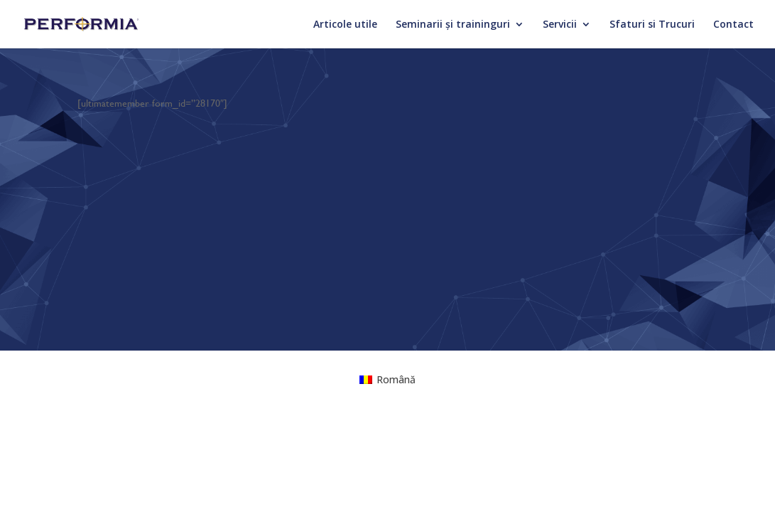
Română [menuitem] (396, 379)
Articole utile (345, 25)
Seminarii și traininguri (453, 25)
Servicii (560, 25)
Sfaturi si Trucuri (652, 25)
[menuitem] (387, 379)
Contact (733, 25)
